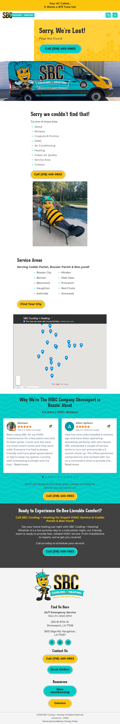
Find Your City (31, 304)
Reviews (40, 131)
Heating (40, 150)
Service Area (42, 159)
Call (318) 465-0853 (60, 48)
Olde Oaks (67, 278)
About (38, 126)
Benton (41, 278)
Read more (21, 464)
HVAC (38, 141)
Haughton (43, 288)
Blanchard (43, 283)
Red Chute (68, 288)
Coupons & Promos (47, 136)
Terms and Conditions (52, 721)
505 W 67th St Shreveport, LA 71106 (60, 623)
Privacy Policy (71, 721)
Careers (60, 703)
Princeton (67, 283)
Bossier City (44, 272)
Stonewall (67, 293)
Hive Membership (60, 691)
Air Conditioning (45, 145)
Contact (40, 164)
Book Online (60, 669)
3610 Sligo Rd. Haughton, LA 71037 (60, 633)
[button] (43, 477)
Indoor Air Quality (46, 155)
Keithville (42, 293)
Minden (66, 272)
